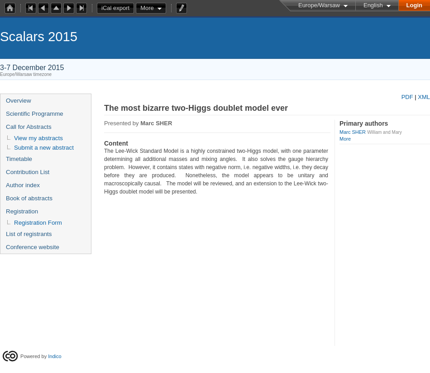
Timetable (19, 159)
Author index (23, 185)
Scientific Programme (34, 113)
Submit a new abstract (44, 147)
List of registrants (29, 234)
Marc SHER (352, 132)
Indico (54, 356)
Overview (18, 100)
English (373, 5)
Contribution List (27, 172)
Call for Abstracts (29, 126)
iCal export (117, 8)
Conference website (32, 247)
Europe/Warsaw (319, 5)
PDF (407, 97)
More (147, 8)
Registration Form (38, 222)
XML (424, 97)
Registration (22, 211)
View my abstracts (38, 138)
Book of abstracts (29, 198)
